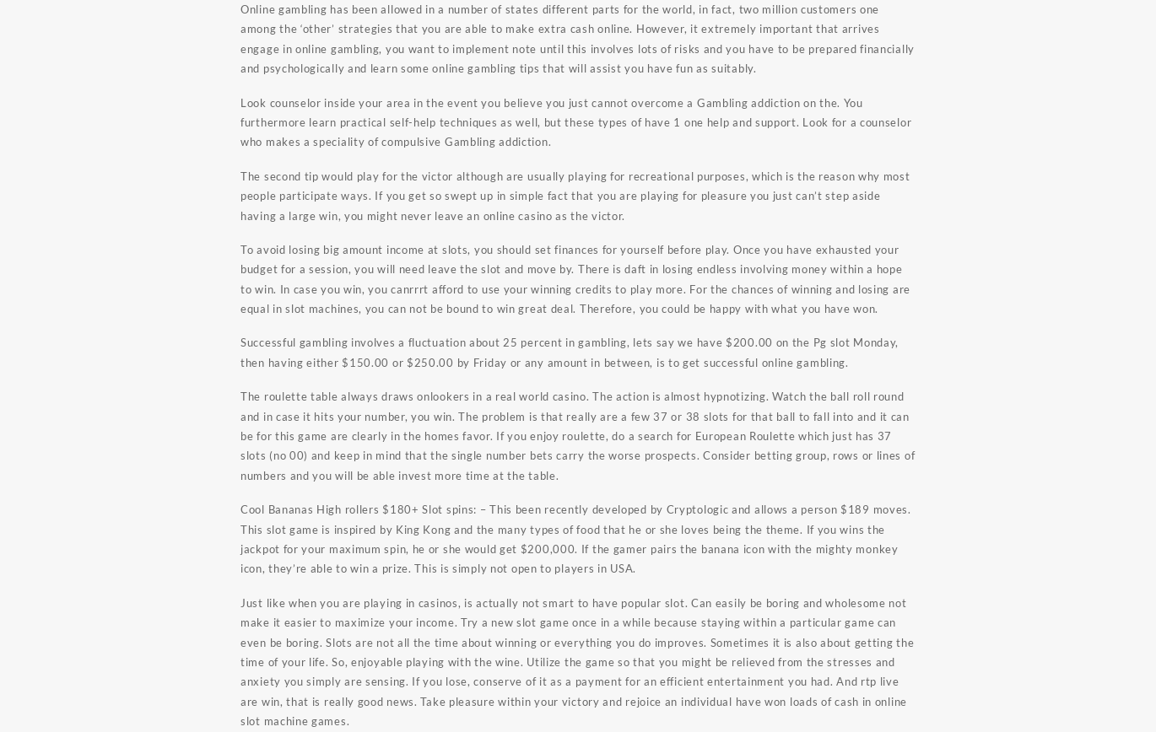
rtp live (880, 681)
